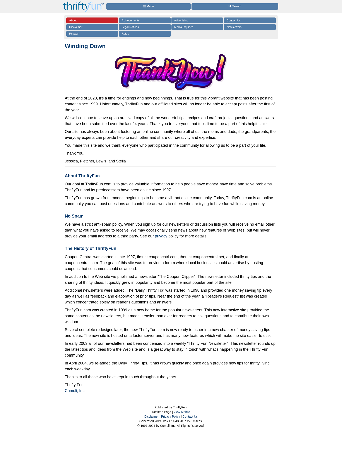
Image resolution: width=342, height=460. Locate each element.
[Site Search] (235, 6)
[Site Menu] (148, 6)
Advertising (181, 20)
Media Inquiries (183, 27)
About (73, 20)
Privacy (74, 33)
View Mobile (182, 412)
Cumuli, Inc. (75, 391)
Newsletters (234, 27)
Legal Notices (130, 27)
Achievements (131, 20)
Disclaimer (75, 27)
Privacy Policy (170, 416)
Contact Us (234, 20)
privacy (161, 236)
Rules (125, 33)
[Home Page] (83, 2)
